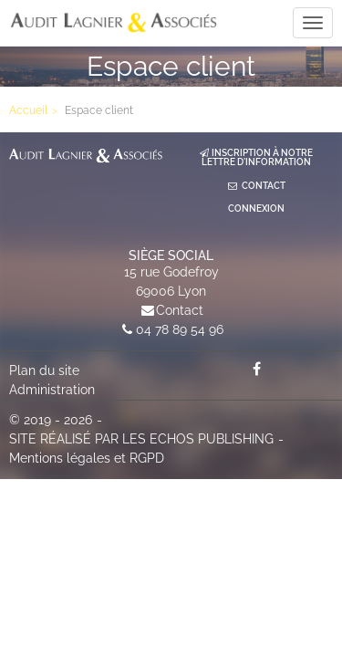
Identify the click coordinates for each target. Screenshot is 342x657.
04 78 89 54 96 (179, 329)
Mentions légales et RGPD (86, 458)
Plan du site (44, 370)
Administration (52, 389)
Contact (179, 310)
